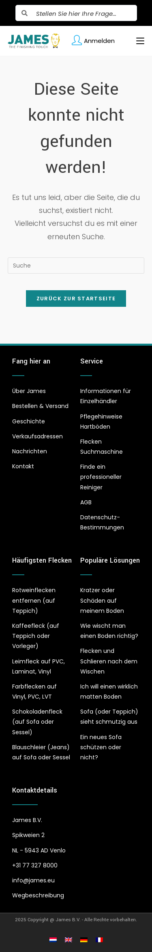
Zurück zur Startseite (76, 298)
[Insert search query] (76, 265)
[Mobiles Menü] (137, 41)
